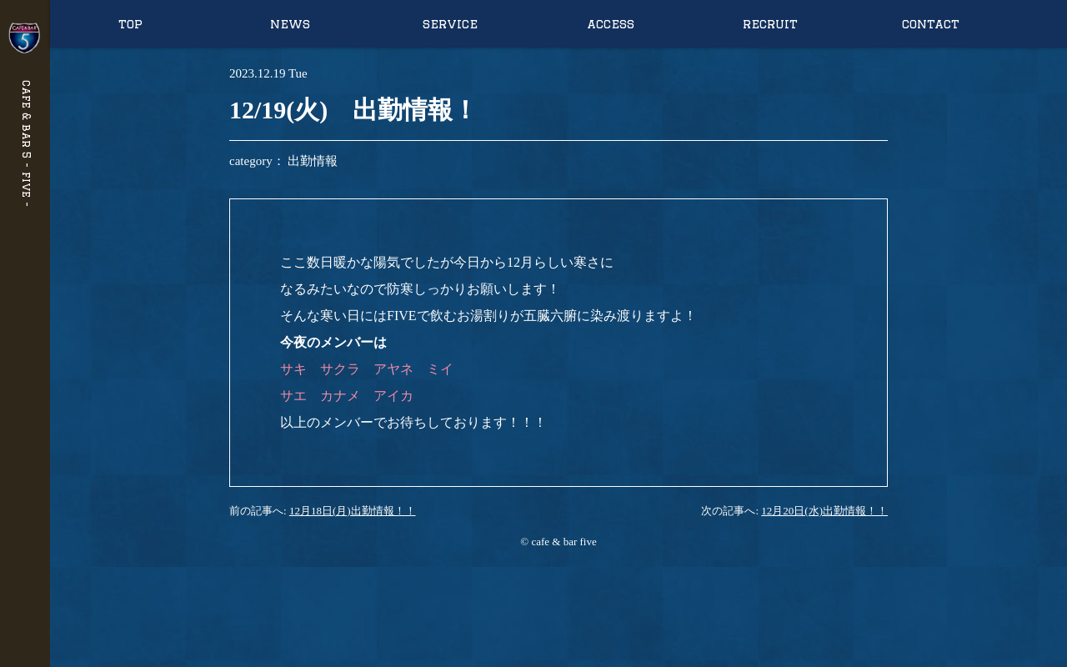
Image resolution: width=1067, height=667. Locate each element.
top (130, 24)
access (610, 24)
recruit (770, 24)
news (290, 24)
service (450, 24)
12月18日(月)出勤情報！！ (352, 510)
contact (930, 24)
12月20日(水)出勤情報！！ (824, 510)
